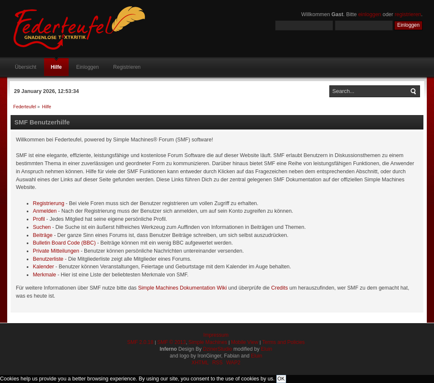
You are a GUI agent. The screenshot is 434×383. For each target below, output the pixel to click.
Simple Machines (208, 342)
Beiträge (42, 235)
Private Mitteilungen (56, 251)
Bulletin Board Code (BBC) (64, 243)
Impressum (215, 335)
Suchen (41, 227)
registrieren (408, 14)
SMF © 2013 (171, 342)
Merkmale (44, 275)
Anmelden (44, 211)
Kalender (43, 267)
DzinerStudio (217, 349)
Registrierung (48, 203)
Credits (279, 288)
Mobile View (244, 342)
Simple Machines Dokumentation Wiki (182, 288)
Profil (39, 219)
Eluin (267, 349)
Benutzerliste (48, 259)
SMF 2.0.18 (140, 342)
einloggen (369, 14)
